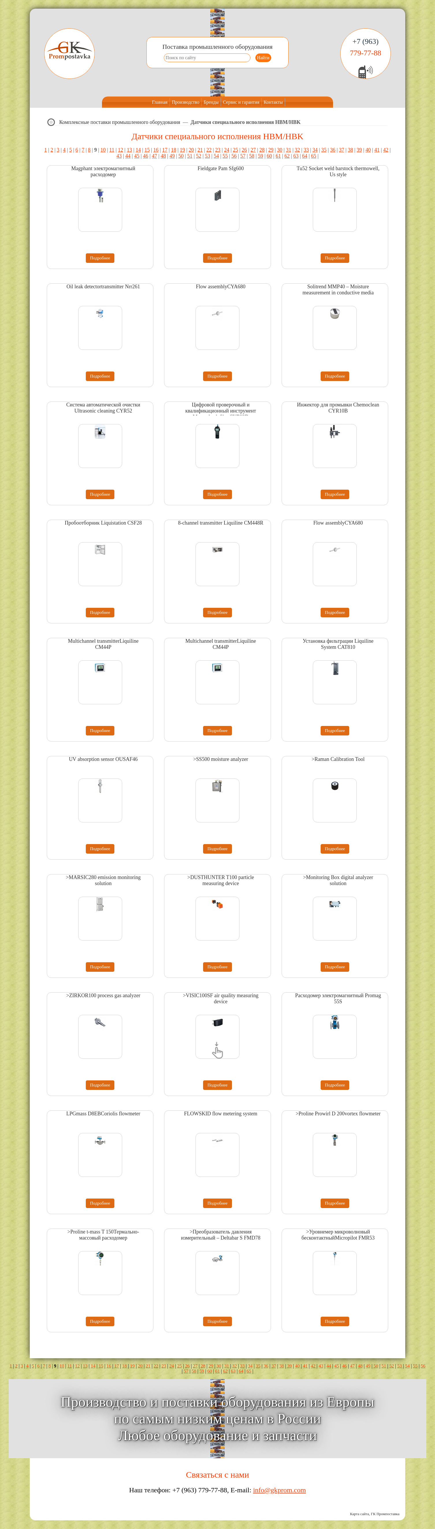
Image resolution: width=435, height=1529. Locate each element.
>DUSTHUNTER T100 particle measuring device (220, 880)
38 (350, 150)
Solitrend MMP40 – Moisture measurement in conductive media (337, 290)
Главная (160, 102)
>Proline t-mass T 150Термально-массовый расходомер (103, 1235)
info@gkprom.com (279, 1490)
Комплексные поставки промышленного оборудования (119, 122)
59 (260, 156)
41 (377, 150)
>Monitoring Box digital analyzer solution (338, 880)
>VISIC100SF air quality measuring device (221, 998)
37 (341, 150)
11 (111, 150)
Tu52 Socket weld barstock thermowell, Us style (338, 171)
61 (278, 156)
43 (119, 156)
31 (288, 150)
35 (323, 150)
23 (217, 150)
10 (103, 150)
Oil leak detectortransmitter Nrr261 (103, 286)
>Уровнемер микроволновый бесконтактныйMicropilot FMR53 (338, 1235)
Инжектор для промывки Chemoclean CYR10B (338, 408)
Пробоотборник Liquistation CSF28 (103, 523)
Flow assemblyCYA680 (221, 286)
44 (128, 156)
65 (313, 156)
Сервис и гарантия (241, 102)
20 (191, 150)
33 (306, 150)
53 (207, 156)
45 (136, 156)
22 (208, 150)
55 (225, 156)
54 (216, 156)
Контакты (273, 102)
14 (138, 150)
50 (181, 156)
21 (200, 150)
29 (271, 150)
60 (269, 156)
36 (332, 150)
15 (147, 150)
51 (189, 156)
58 (251, 156)
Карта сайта (359, 1514)
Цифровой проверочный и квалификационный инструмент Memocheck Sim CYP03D (220, 411)
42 (385, 150)
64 (304, 156)
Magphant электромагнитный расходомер (103, 171)
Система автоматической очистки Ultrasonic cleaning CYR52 (103, 408)
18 (173, 150)
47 (154, 156)
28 (262, 150)
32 (297, 150)
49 (172, 156)
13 (129, 150)
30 (279, 150)
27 (253, 150)
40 (368, 150)
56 (234, 156)
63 (295, 156)
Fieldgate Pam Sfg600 (221, 168)
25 (235, 150)
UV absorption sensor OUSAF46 (103, 759)
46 (145, 156)
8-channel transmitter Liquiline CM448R (220, 523)
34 (315, 150)
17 (164, 150)
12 (120, 150)
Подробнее (100, 258)
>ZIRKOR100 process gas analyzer (103, 995)
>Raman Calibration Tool (338, 759)
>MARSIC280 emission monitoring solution (103, 880)
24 (226, 150)
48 (163, 156)
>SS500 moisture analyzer (220, 759)
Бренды (211, 102)
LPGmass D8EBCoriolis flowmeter (103, 1113)
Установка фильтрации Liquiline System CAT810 (338, 644)
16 (156, 150)
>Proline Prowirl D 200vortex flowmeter (337, 1113)
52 (198, 156)
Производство (185, 102)
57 (243, 156)
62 (287, 156)
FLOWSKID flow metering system (220, 1113)
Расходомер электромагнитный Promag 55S (338, 998)
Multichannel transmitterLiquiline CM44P (103, 644)
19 (182, 150)
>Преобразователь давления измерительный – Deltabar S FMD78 (221, 1235)
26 (244, 150)
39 (359, 150)
